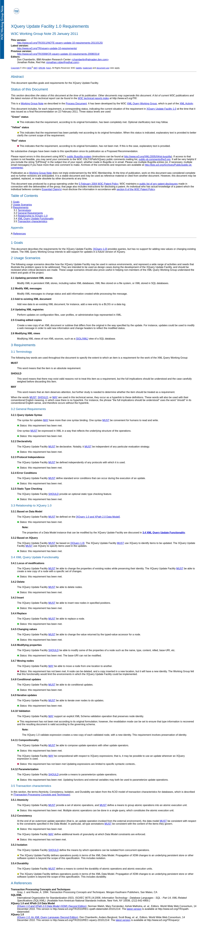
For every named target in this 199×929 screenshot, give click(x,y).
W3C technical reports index (93, 98)
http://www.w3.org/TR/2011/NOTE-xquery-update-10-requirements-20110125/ (60, 43)
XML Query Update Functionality (36, 218)
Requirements (20, 207)
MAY (55, 397)
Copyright (15, 68)
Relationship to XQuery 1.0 (32, 216)
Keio (48, 68)
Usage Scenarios (22, 204)
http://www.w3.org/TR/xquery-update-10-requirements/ (47, 48)
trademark (87, 68)
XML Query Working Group (142, 103)
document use (103, 68)
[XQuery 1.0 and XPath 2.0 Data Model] (98, 516)
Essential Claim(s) (52, 189)
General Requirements (30, 213)
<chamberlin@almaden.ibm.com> (90, 59)
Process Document (76, 103)
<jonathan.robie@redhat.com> (62, 62)
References (19, 233)
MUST (33, 397)
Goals (16, 202)
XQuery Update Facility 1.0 (161, 108)
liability (79, 68)
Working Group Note (32, 103)
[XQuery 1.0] (100, 249)
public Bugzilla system (79, 156)
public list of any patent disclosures (158, 183)
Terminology (24, 210)
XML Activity (186, 103)
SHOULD (43, 397)
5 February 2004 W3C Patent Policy (98, 183)
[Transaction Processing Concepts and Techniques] (42, 794)
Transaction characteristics (32, 221)
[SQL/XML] (82, 338)
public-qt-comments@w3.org (154, 159)
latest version (134, 909)
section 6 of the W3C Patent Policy (136, 189)
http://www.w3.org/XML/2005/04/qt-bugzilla (147, 156)
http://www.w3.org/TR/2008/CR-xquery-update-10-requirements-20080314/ (58, 54)
